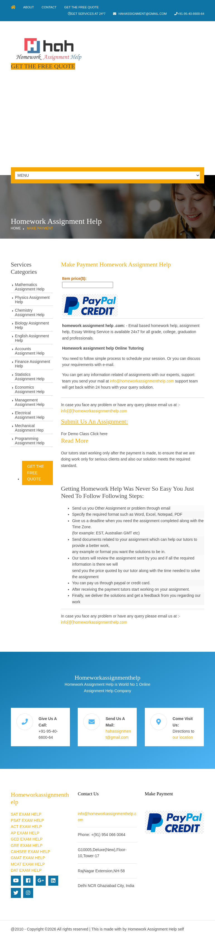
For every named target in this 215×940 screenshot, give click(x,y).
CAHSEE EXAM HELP (30, 851)
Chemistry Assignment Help (30, 312)
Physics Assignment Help (32, 299)
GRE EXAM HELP (27, 844)
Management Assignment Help (30, 402)
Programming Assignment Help (30, 440)
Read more (75, 440)
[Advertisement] (107, 125)
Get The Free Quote (82, 7)
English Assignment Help (32, 337)
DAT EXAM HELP (26, 869)
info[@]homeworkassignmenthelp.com (94, 410)
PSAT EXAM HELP (27, 819)
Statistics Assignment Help (30, 376)
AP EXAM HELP (25, 832)
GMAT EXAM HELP (28, 857)
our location (183, 737)
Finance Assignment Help (32, 363)
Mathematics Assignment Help (30, 286)
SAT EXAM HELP (26, 813)
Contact (49, 7)
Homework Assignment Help (152, 928)
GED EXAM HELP (27, 838)
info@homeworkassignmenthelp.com (142, 380)
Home (16, 228)
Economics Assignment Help (30, 389)
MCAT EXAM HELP (28, 863)
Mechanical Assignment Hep (29, 427)
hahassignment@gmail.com (142, 13)
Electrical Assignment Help (30, 414)
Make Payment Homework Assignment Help (116, 264)
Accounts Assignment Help (30, 350)
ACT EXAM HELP (26, 825)
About (29, 7)
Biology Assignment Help (32, 325)
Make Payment (40, 228)
